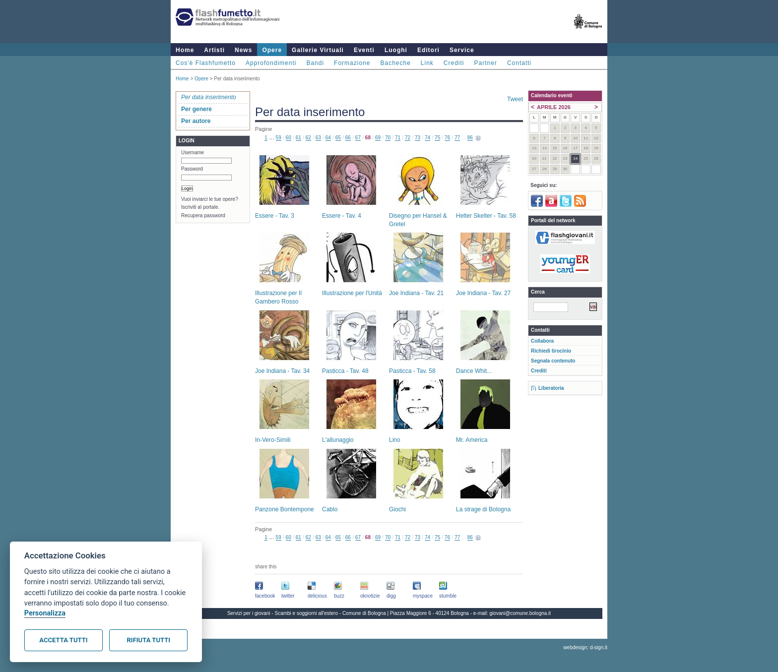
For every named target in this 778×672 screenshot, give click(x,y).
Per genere (196, 109)
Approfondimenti (271, 63)
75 (437, 137)
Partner (485, 63)
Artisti (214, 50)
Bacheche (395, 63)
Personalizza (44, 613)
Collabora (542, 341)
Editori (428, 50)
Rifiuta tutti (148, 640)
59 (278, 137)
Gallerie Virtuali (318, 50)
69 (378, 137)
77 (457, 137)
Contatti (519, 63)
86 (470, 137)
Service (462, 50)
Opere (272, 50)
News (243, 50)
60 (288, 137)
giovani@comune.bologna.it (520, 613)
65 (338, 137)
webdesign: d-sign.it (585, 647)
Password (192, 169)
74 (427, 137)
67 (358, 137)
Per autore (195, 121)
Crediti (454, 63)
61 (298, 137)
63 (318, 137)
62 (308, 137)
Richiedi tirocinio (551, 351)
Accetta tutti (63, 640)
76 (447, 137)
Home (185, 50)
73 (417, 137)
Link (427, 63)
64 (328, 137)
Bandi (315, 63)
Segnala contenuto (553, 361)
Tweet (515, 99)
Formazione (352, 63)
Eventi (364, 50)
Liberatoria (551, 388)
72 (407, 137)
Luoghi (396, 50)
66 (348, 137)
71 (397, 137)
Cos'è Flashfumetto (206, 63)
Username (192, 152)
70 (387, 137)
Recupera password (203, 215)
